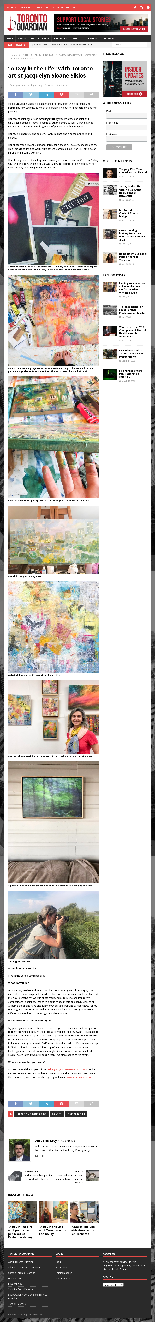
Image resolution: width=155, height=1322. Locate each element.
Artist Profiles (55, 84)
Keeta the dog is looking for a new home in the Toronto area (132, 234)
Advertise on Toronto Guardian (24, 1266)
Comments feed (64, 1272)
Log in (59, 1261)
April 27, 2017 (128, 340)
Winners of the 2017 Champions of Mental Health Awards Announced (132, 331)
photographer (76, 1113)
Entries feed (62, 1266)
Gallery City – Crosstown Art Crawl (67, 1068)
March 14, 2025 (128, 360)
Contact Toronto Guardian (21, 1272)
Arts (20, 37)
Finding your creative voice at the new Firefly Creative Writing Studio (132, 287)
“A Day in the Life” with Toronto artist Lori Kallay (52, 1229)
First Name (112, 122)
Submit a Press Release (64, 7)
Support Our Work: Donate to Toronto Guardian (27, 1296)
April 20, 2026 (128, 263)
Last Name (112, 133)
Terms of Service (17, 1303)
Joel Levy (37, 84)
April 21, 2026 (128, 219)
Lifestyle (59, 37)
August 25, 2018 (21, 84)
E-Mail (109, 110)
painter (56, 1113)
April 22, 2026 (128, 199)
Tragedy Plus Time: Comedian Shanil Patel (133, 170)
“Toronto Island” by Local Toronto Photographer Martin (132, 309)
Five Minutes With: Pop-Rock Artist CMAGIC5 (130, 373)
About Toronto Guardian (21, 1261)
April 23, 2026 (128, 175)
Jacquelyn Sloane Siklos (31, 1113)
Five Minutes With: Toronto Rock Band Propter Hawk (131, 353)
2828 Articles (68, 1140)
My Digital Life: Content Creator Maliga (129, 212)
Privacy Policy (15, 1283)
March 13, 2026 (128, 380)
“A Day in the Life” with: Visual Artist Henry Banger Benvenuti (130, 190)
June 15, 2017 (127, 316)
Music (75, 37)
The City (106, 37)
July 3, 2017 (127, 296)
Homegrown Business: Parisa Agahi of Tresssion (133, 256)
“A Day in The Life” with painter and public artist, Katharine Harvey (21, 1231)
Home (10, 37)
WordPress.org (63, 1277)
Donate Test (14, 1277)
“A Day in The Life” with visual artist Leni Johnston (83, 1229)
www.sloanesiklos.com (79, 1076)
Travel (90, 37)
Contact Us (42, 7)
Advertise (26, 7)
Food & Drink (39, 37)
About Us (11, 7)
